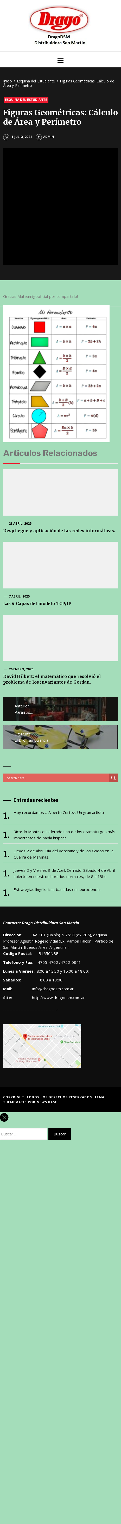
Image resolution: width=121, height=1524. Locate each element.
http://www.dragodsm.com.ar (58, 997)
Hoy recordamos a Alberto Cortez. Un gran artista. (59, 812)
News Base (47, 1102)
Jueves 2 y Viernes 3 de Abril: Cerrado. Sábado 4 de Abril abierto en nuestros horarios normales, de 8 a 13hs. (64, 873)
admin (45, 137)
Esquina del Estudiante (26, 99)
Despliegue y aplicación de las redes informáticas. (59, 530)
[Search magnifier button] (113, 778)
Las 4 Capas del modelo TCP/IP (37, 603)
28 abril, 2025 (20, 523)
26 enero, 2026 (21, 669)
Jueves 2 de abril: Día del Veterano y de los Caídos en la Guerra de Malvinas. (63, 854)
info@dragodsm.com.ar (52, 988)
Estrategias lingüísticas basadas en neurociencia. (57, 889)
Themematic (15, 1102)
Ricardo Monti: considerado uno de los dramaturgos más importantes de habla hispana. (64, 834)
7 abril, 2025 (19, 596)
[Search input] (57, 778)
